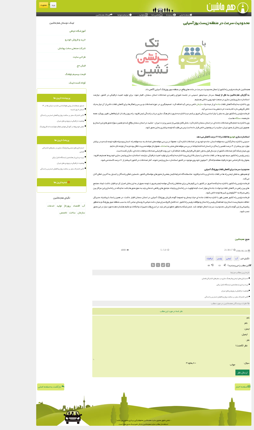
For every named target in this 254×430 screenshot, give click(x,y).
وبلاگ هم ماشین (87, 14)
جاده (201, 104)
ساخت (55, 212)
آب (219, 258)
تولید (42, 205)
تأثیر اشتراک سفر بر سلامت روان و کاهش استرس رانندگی (210, 297)
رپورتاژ (50, 205)
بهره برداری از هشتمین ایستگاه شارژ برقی (216, 285)
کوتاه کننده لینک (60, 82)
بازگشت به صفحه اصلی (34, 386)
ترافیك (193, 258)
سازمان (182, 104)
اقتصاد (59, 205)
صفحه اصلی (169, 14)
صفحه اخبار (226, 386)
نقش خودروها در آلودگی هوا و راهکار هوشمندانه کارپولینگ (45, 127)
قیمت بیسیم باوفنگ (58, 74)
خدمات (34, 205)
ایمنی (211, 258)
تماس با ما (140, 14)
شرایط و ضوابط (108, 14)
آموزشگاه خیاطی (61, 31)
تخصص (46, 212)
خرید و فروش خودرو (58, 39)
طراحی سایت (62, 56)
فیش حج (64, 65)
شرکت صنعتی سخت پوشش (55, 48)
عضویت (27, 5)
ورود (36, 5)
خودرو (215, 136)
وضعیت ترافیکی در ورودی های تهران (218, 291)
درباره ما (154, 14)
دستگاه (221, 118)
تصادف (147, 146)
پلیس (202, 258)
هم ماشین (222, 239)
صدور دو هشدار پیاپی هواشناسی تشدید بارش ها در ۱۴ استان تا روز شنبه (46, 107)
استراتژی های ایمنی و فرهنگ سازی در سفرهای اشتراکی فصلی (208, 278)
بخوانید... (125, 14)
